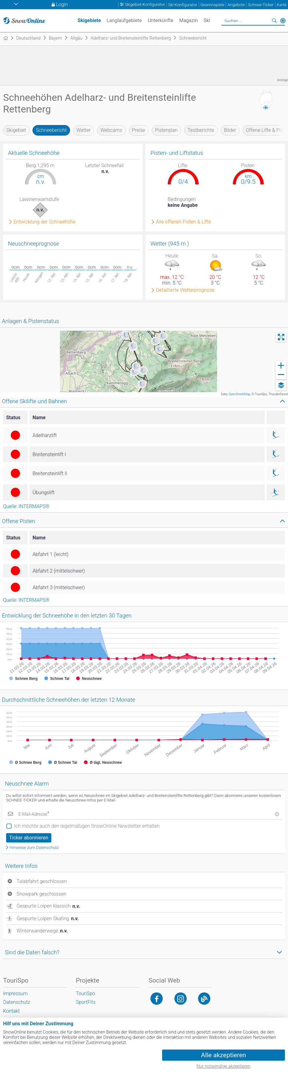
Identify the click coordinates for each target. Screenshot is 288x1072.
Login (62, 4)
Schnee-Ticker (261, 4)
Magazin (188, 20)
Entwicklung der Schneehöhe (45, 221)
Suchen (274, 21)
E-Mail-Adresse (33, 814)
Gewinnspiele (212, 4)
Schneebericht (51, 130)
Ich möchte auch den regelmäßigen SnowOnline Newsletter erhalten (87, 826)
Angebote (236, 4)
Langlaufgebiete (124, 20)
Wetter (83, 130)
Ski (207, 20)
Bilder (230, 130)
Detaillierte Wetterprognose (185, 290)
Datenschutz (16, 1002)
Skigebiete (89, 20)
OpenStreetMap (239, 394)
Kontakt (11, 1011)
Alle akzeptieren (223, 1055)
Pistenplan (166, 130)
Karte (282, 4)
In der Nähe (283, 21)
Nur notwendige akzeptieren (224, 1066)
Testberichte (201, 130)
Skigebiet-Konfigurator (145, 4)
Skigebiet (16, 130)
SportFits (85, 1002)
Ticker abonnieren (28, 838)
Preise (138, 130)
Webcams (111, 130)
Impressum (15, 993)
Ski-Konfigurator (182, 4)
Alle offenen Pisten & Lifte (183, 221)
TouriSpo (85, 993)
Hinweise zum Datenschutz (34, 847)
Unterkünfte (160, 20)
